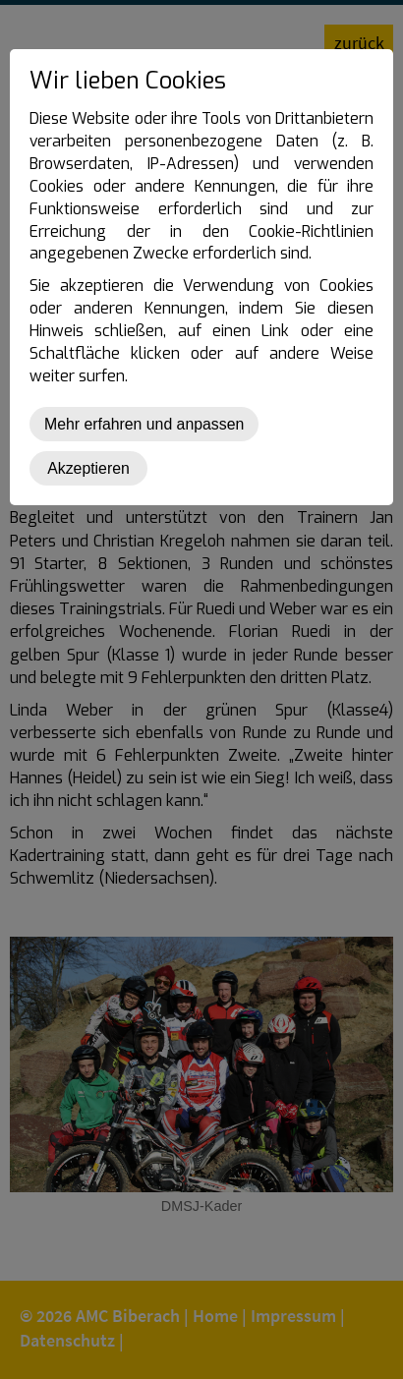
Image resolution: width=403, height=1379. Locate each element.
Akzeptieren (88, 468)
